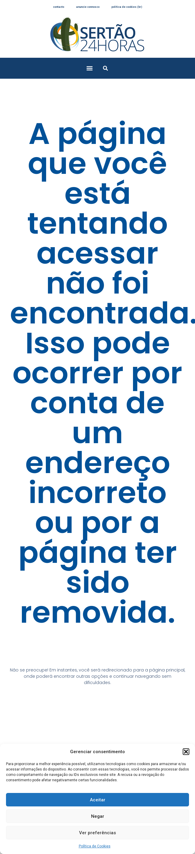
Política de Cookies (95, 846)
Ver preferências (97, 832)
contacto (58, 6)
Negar (97, 816)
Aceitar (97, 800)
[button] (186, 752)
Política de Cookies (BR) (126, 6)
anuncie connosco (87, 6)
